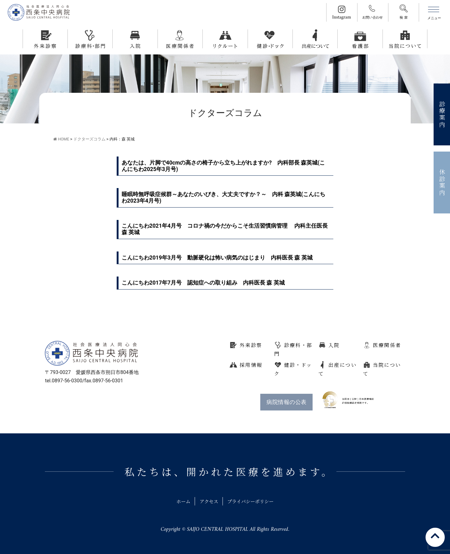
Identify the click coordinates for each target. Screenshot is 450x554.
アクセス (208, 501)
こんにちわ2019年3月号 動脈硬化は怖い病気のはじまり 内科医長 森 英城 (217, 258)
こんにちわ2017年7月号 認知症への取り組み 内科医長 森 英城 (203, 283)
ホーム (180, 501)
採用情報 (251, 364)
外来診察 (251, 345)
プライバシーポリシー (252, 501)
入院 (334, 345)
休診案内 (442, 182)
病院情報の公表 (286, 402)
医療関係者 (387, 345)
